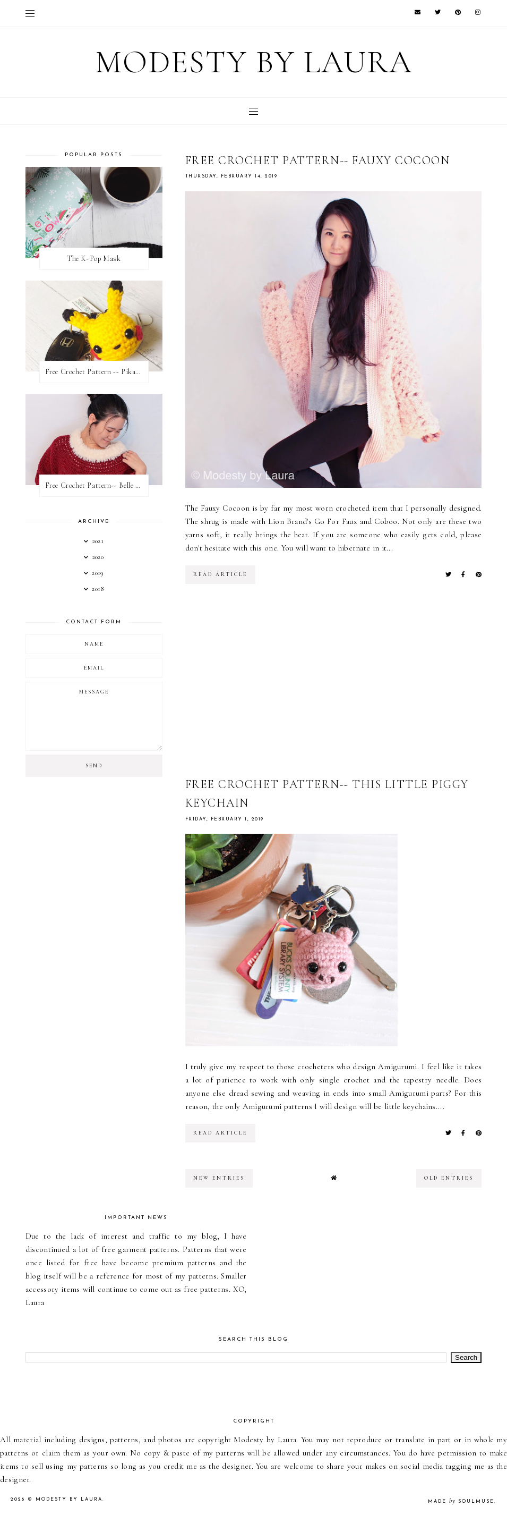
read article (220, 574)
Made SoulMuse (461, 1501)
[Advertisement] (333, 685)
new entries (219, 1178)
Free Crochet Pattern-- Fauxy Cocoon (317, 160)
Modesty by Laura (254, 62)
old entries (449, 1178)
